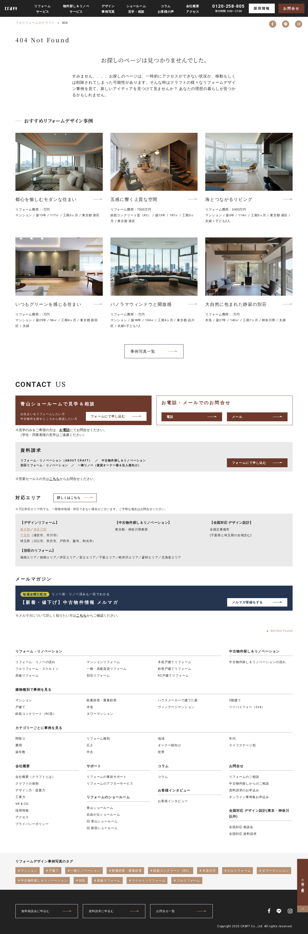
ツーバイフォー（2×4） (247, 707)
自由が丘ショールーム (103, 814)
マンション (23, 700)
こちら (54, 479)
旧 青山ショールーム (102, 821)
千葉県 (25, 535)
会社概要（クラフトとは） (35, 777)
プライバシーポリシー (32, 824)
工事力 (20, 797)
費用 (18, 745)
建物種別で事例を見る (33, 689)
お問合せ (291, 8)
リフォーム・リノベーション (38, 651)
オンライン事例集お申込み (249, 797)
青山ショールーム (100, 808)
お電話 (64, 430)
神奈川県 (40, 529)
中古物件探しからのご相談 (249, 783)
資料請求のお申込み (244, 790)
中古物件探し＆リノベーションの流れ (257, 662)
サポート (94, 766)
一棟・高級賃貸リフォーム (107, 669)
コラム (163, 766)
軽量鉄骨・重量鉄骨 (102, 700)
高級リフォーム (27, 675)
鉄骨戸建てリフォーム (174, 669)
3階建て (235, 700)
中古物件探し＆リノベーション (254, 651)
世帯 (161, 752)
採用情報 (262, 8)
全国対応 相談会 (241, 827)
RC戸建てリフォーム (173, 675)
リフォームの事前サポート (107, 777)
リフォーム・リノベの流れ (35, 662)
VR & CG (21, 804)
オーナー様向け (169, 745)
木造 (90, 707)
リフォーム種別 (98, 738)
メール (237, 417)
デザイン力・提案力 (30, 790)
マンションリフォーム (103, 662)
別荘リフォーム (98, 675)
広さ (90, 745)
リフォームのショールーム (108, 797)
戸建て (20, 707)
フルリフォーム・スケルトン (37, 669)
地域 (161, 738)
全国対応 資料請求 (243, 834)
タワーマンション (100, 714)
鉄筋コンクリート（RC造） (35, 714)
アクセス (22, 817)
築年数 (20, 752)
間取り (20, 738)
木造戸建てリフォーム (174, 662)
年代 (232, 738)
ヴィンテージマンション (176, 707)
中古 (90, 752)
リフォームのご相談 (244, 777)
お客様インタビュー (174, 790)
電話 (170, 417)
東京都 (25, 529)
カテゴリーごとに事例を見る (38, 728)
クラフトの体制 (27, 783)
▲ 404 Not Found (279, 631)
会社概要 (22, 766)
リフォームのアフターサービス (110, 783)
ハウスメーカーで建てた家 (178, 700)
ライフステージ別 (242, 745)
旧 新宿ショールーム (102, 828)
